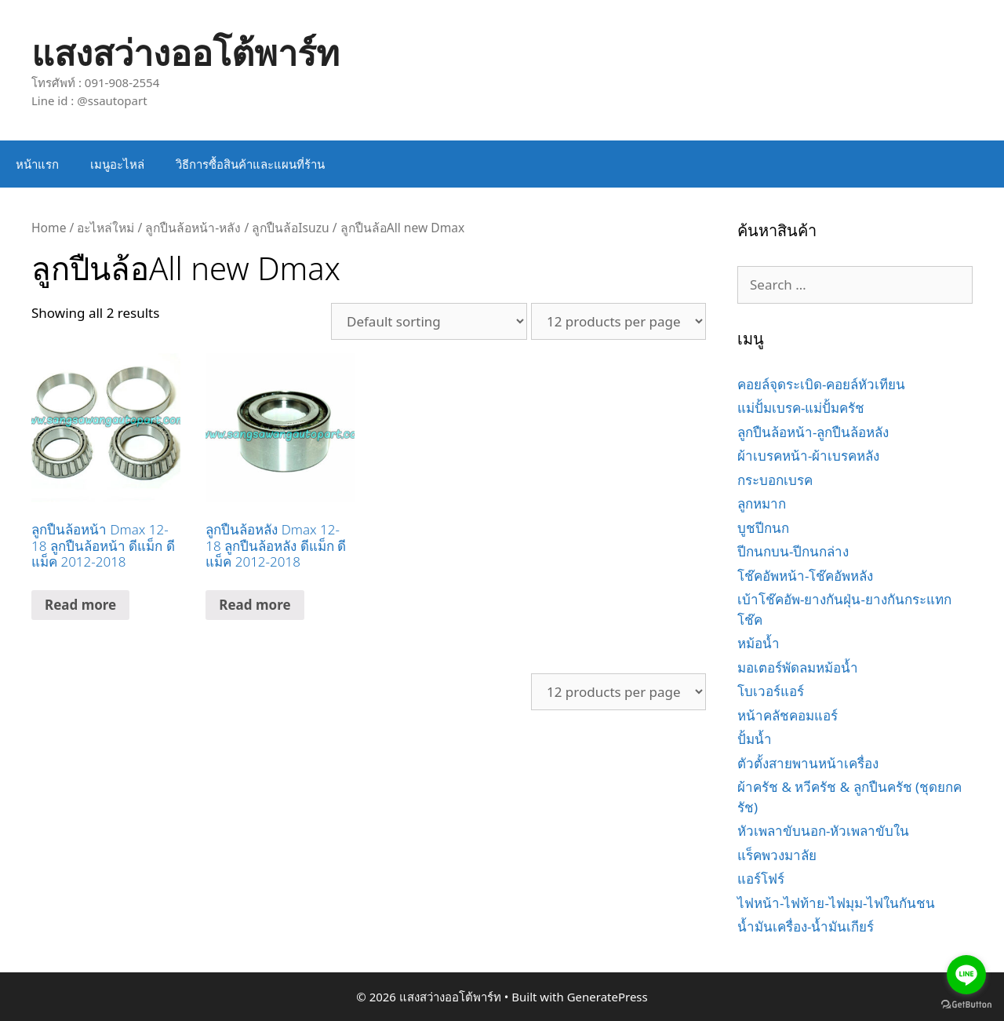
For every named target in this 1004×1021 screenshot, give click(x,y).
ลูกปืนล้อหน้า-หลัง (193, 227)
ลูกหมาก (761, 503)
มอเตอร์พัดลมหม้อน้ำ (797, 667)
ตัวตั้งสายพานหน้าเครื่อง (807, 763)
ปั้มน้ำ (754, 739)
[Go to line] (966, 974)
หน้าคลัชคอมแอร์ (787, 715)
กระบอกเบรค (775, 480)
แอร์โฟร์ (760, 879)
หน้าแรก (37, 164)
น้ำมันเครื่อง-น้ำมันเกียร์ (805, 926)
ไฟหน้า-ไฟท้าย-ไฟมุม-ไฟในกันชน (836, 903)
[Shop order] (429, 321)
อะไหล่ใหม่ (105, 227)
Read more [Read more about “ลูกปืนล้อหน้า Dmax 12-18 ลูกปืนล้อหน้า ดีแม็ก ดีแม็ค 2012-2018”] (80, 605)
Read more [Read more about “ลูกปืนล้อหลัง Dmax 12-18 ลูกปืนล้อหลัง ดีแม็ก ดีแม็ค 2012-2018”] (254, 605)
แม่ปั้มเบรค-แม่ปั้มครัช (800, 408)
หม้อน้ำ (758, 643)
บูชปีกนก (763, 528)
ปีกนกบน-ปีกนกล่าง (793, 551)
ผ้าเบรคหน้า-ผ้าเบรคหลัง (808, 456)
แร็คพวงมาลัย (777, 855)
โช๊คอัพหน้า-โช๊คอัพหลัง (805, 576)
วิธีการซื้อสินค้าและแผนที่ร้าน (250, 164)
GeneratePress (607, 997)
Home (48, 227)
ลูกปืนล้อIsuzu (290, 227)
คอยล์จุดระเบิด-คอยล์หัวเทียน (821, 384)
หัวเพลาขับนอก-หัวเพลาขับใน (823, 831)
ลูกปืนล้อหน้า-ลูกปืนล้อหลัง (813, 432)
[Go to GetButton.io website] (966, 1005)
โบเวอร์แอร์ (770, 691)
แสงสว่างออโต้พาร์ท (185, 52)
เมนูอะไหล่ (117, 164)
